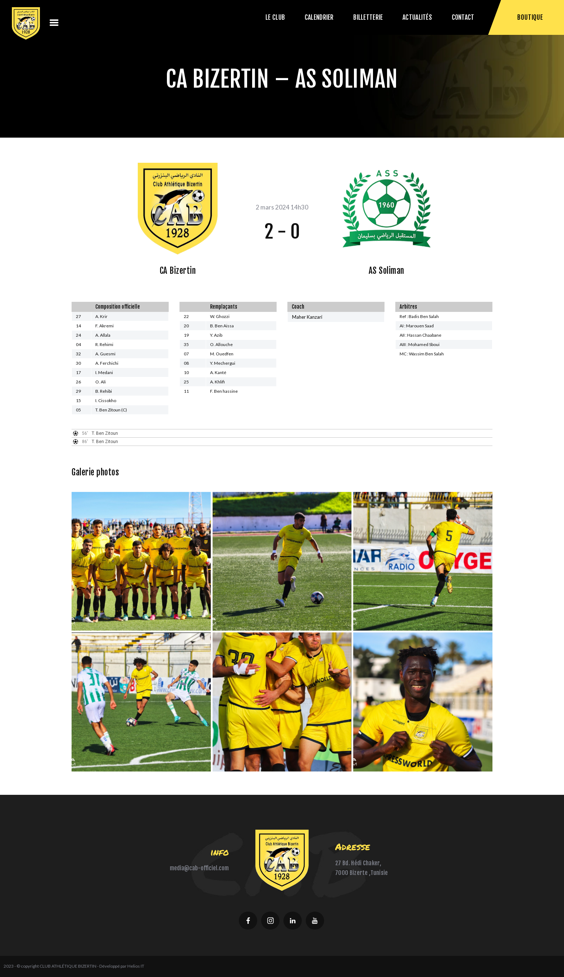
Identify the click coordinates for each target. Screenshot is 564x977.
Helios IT (135, 966)
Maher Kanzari (307, 317)
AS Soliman (386, 271)
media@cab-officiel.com (199, 868)
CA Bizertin (178, 271)
